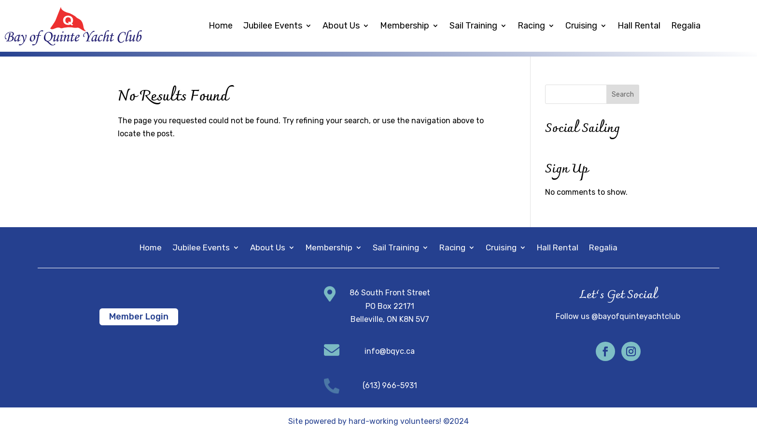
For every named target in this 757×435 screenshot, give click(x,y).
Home (221, 25)
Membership (404, 25)
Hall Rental (638, 25)
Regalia (686, 25)
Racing (531, 25)
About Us (341, 25)
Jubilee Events (272, 25)
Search (623, 94)
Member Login (138, 316)
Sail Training (473, 25)
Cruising (581, 25)
